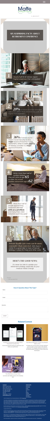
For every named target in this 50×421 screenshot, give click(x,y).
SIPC (13, 411)
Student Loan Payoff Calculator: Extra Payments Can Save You (12, 343)
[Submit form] (5, 316)
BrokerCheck (24, 398)
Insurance (28, 389)
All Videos (28, 395)
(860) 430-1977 (35, 16)
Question (4, 305)
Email (4, 297)
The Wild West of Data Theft (12, 374)
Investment (28, 387)
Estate (27, 388)
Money (27, 392)
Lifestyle (27, 393)
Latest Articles (28, 394)
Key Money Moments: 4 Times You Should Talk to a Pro (37, 343)
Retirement (28, 386)
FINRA (11, 411)
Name (4, 289)
